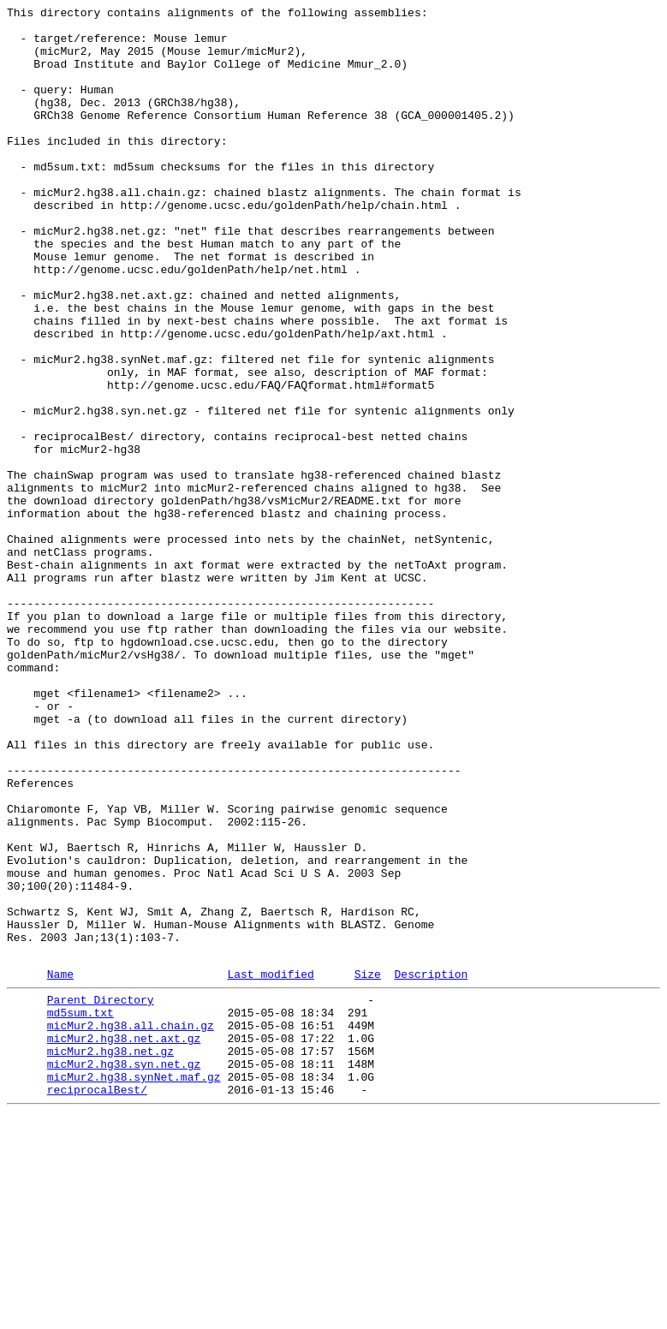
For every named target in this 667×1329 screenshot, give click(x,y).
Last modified (270, 1166)
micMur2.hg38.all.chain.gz (130, 1225)
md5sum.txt (80, 1210)
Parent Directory (100, 1194)
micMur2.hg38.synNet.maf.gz (134, 1287)
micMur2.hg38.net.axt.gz (123, 1241)
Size (367, 1166)
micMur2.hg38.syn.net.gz (123, 1271)
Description (430, 1166)
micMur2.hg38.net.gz (110, 1256)
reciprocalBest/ (97, 1302)
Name (60, 1166)
